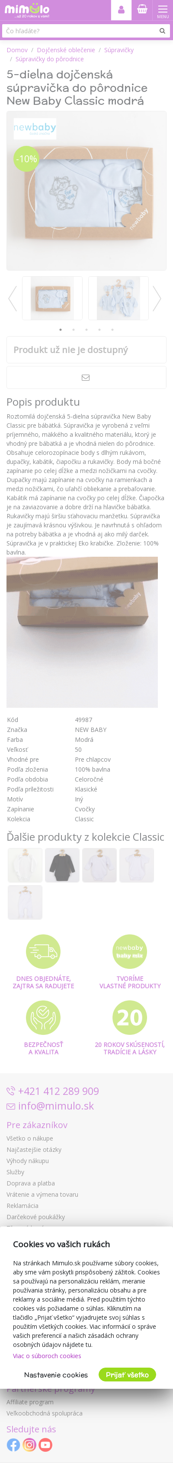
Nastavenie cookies (56, 1374)
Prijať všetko (127, 1374)
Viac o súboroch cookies (47, 1356)
